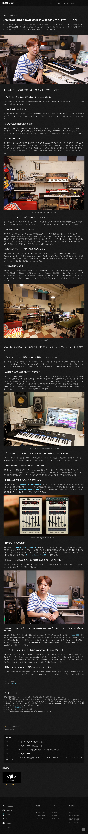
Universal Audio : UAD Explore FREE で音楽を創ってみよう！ (25, 746)
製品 (51, 3)
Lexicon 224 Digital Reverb (30, 484)
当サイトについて (73, 823)
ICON (14, 684)
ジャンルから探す (40, 815)
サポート (80, 3)
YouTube (7, 823)
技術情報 (54, 815)
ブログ (58, 3)
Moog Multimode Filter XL (36, 555)
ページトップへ (83, 829)
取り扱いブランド (40, 812)
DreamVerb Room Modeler (29, 489)
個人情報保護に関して (75, 815)
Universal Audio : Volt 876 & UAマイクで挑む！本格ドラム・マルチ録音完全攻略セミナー (34, 750)
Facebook (8, 806)
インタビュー (8, 726)
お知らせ (54, 812)
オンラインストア (69, 3)
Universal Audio (9, 729)
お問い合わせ (55, 818)
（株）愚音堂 (17, 707)
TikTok (6, 814)
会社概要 (71, 812)
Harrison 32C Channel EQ (26, 547)
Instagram (8, 810)
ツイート (9, 723)
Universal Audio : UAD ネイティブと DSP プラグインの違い (24, 742)
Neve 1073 (75, 635)
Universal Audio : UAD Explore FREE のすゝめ (20, 754)
